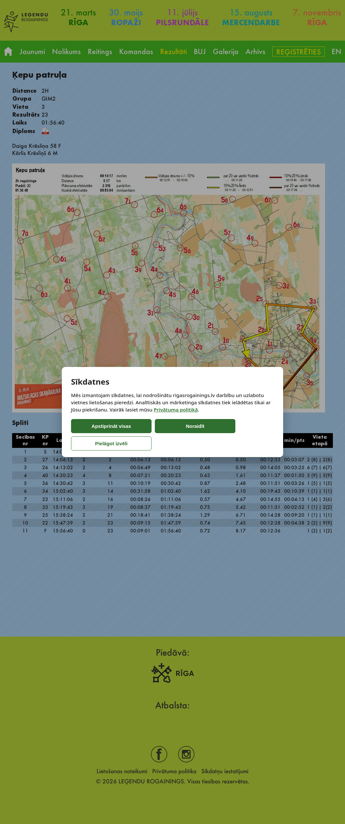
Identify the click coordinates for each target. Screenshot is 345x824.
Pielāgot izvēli (210, 435)
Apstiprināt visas (98, 435)
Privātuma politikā (176, 418)
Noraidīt (155, 435)
